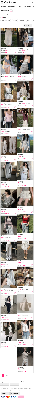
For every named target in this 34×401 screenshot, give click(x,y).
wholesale (30, 381)
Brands (3, 6)
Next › (7, 375)
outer (3, 20)
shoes (28, 20)
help (2, 382)
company (7, 382)
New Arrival (27, 6)
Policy (17, 381)
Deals (19, 6)
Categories (11, 6)
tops (9, 20)
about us (3, 381)
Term (13, 381)
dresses (15, 20)
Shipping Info (23, 381)
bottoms (22, 20)
